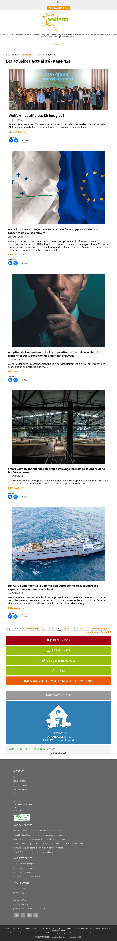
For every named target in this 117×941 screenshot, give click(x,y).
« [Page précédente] (42, 628)
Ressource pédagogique (23, 868)
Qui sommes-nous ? (21, 776)
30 (81, 628)
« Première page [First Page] (31, 628)
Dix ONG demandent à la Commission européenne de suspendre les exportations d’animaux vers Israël (53, 587)
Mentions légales (20, 789)
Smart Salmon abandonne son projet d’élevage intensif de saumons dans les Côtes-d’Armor (56, 470)
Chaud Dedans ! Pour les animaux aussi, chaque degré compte (39, 835)
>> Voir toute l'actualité (99, 632)
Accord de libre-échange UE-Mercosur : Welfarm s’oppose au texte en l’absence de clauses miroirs (53, 231)
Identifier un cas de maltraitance (26, 876)
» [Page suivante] (88, 628)
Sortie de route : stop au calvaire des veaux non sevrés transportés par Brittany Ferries (49, 843)
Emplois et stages (20, 785)
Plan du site (18, 793)
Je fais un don (19, 888)
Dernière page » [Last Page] (99, 628)
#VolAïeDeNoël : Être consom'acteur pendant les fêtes (36, 852)
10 (50, 628)
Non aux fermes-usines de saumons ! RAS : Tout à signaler (37, 831)
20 (76, 628)
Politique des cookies (73, 937)
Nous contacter (19, 781)
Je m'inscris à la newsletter (24, 904)
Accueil (26, 54)
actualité (38, 54)
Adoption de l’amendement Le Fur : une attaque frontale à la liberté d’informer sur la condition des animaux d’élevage (53, 353)
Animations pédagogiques (24, 864)
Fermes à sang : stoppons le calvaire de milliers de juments (38, 848)
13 (63, 628)
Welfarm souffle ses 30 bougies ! (36, 115)
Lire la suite (17, 131)
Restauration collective (22, 872)
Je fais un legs (19, 892)
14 (68, 628)
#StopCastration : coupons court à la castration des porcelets (39, 839)
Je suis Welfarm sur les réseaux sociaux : (30, 908)
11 (54, 628)
